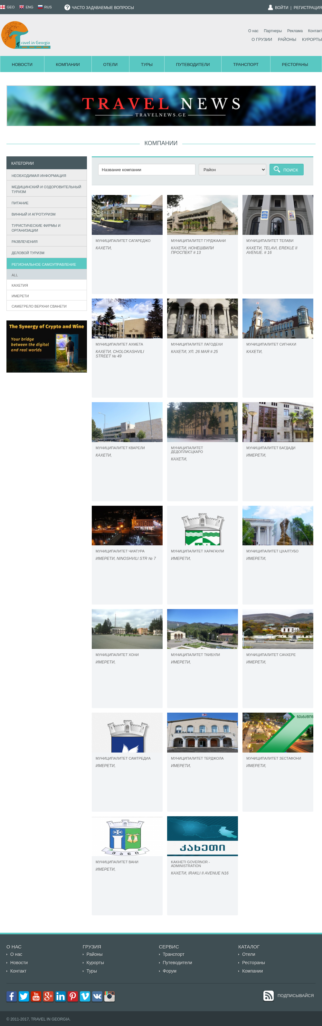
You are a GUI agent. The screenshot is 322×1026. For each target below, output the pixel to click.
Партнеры (273, 31)
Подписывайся (296, 995)
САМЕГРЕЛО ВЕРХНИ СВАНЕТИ (39, 306)
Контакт (315, 31)
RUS (45, 7)
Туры (147, 64)
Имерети (20, 296)
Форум (170, 971)
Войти (282, 7)
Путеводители (193, 64)
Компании (68, 64)
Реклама (295, 31)
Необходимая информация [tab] (37, 175)
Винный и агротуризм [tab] (32, 213)
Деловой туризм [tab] (26, 252)
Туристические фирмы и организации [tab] (35, 228)
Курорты (312, 39)
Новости (22, 64)
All (15, 275)
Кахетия (20, 285)
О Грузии (261, 39)
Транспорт (246, 64)
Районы (287, 39)
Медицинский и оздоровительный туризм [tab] (45, 189)
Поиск (290, 170)
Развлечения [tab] (23, 241)
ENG (26, 7)
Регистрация (308, 7)
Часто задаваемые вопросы (99, 7)
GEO (7, 7)
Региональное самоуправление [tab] (42, 263)
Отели (110, 64)
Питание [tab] (19, 202)
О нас (253, 31)
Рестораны (295, 64)
